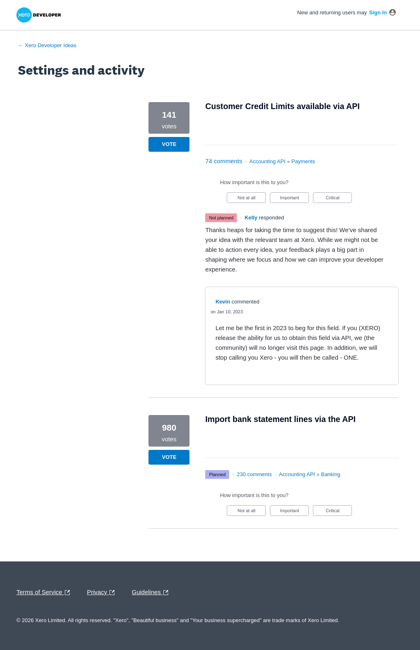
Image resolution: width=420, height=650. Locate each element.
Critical (339, 199)
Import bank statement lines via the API (280, 419)
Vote (169, 144)
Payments (303, 161)
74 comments (223, 160)
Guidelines (152, 592)
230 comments (254, 474)
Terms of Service (45, 592)
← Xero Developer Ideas (47, 45)
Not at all (251, 199)
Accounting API (267, 161)
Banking (330, 474)
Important (294, 199)
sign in (378, 12)
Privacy (103, 592)
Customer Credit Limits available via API (282, 106)
